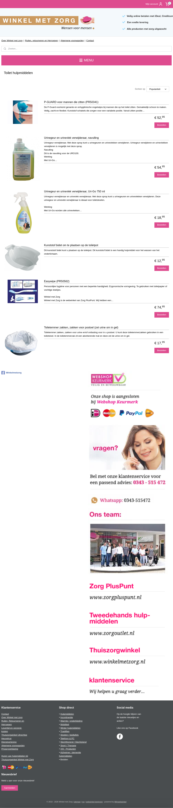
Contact (90, 40)
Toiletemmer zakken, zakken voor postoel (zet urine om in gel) (81, 327)
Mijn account (154, 4)
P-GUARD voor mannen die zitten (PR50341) (71, 102)
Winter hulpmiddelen (70, 728)
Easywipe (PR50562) (56, 281)
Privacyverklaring (9, 749)
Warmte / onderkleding (71, 721)
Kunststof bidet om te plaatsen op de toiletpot (71, 245)
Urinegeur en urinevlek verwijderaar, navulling (71, 137)
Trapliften (64, 731)
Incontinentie (66, 717)
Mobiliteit (64, 724)
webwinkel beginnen (94, 802)
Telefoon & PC (67, 738)
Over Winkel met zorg (11, 40)
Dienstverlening (9, 742)
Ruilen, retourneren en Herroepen (41, 40)
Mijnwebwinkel (121, 802)
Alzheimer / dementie (70, 752)
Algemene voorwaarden (72, 40)
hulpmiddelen (65, 756)
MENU (86, 60)
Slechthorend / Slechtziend (73, 742)
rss (83, 802)
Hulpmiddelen (67, 714)
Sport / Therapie (68, 745)
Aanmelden (9, 788)
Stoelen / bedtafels (69, 735)
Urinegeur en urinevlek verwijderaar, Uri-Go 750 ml (74, 191)
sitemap (77, 802)
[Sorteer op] (158, 89)
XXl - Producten (68, 749)
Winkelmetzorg (11, 373)
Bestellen (161, 125)
